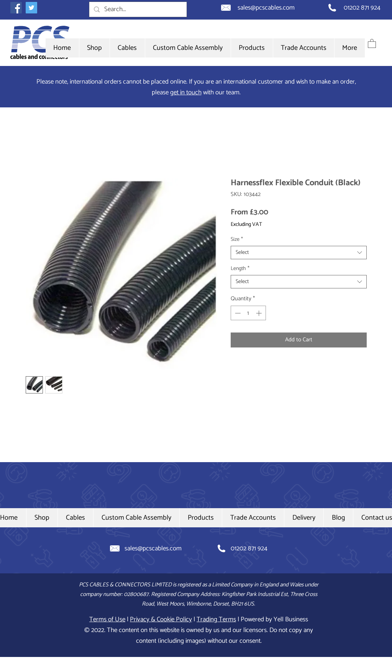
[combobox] (299, 252)
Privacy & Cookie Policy (161, 619)
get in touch (186, 92)
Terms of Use (107, 619)
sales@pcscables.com (266, 7)
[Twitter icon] (31, 7)
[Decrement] (237, 313)
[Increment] (259, 313)
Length (240, 268)
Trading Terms (216, 619)
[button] (127, 48)
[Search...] (137, 9)
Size (237, 239)
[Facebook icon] (16, 7)
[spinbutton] (248, 313)
